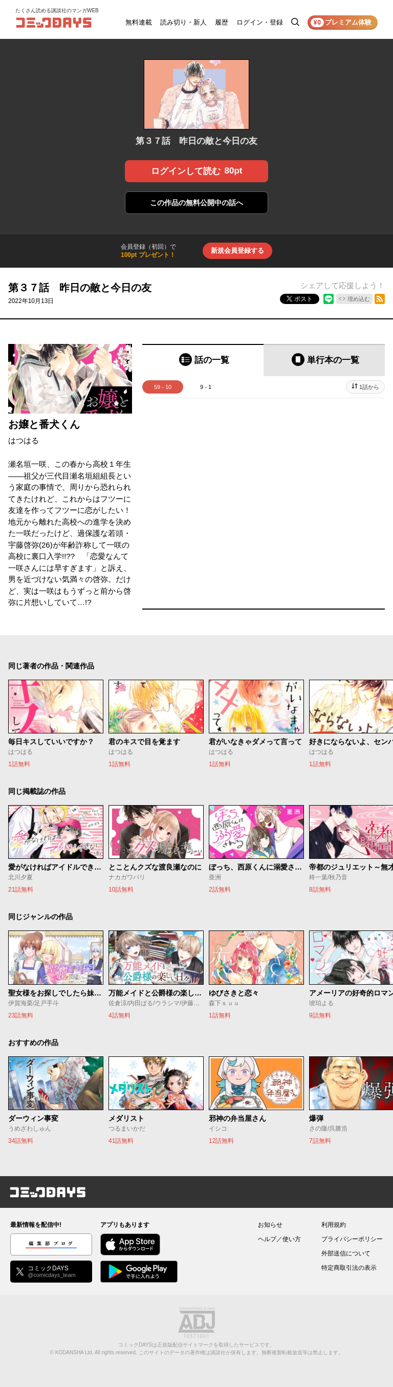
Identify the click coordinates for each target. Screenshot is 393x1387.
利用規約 (333, 1224)
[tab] (203, 360)
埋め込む (358, 299)
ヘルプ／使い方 (279, 1239)
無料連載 (138, 22)
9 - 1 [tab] (205, 387)
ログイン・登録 (259, 22)
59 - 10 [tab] (162, 387)
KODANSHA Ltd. (74, 1352)
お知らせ (270, 1224)
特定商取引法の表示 (349, 1267)
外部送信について (345, 1253)
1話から (369, 387)
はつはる (23, 440)
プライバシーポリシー (352, 1239)
